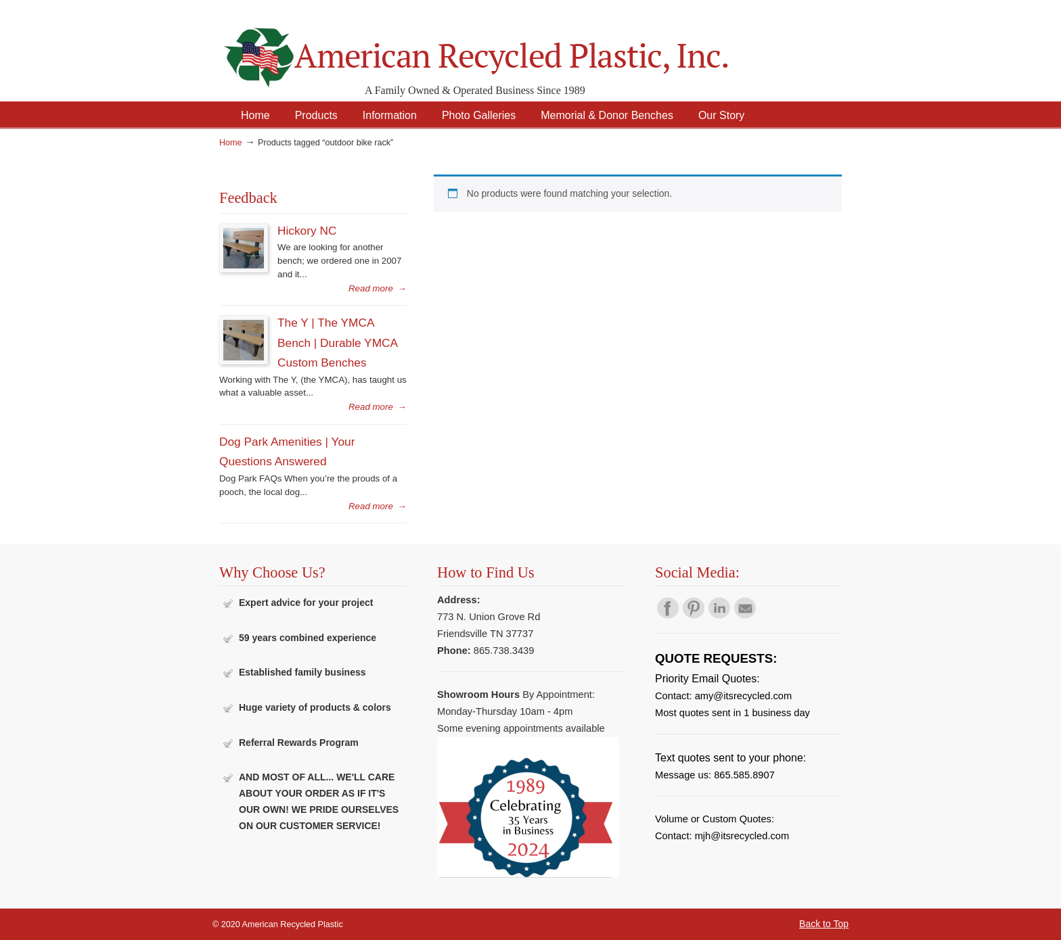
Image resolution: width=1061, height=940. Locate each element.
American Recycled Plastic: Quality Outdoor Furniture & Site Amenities (510, 47)
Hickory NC (306, 230)
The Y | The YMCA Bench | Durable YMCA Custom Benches (337, 342)
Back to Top (824, 923)
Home (230, 142)
